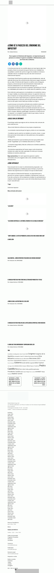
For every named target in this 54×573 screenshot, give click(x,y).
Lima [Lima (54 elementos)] (13, 366)
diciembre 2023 (11, 459)
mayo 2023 (10, 470)
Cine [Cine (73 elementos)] (27, 354)
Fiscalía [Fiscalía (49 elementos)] (43, 360)
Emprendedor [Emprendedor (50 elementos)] (11, 360)
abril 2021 (10, 510)
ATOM (16, 568)
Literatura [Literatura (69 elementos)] (16, 366)
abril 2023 (10, 472)
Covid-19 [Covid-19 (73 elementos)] (22, 356)
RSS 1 (9, 568)
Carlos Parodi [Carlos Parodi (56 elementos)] (22, 354)
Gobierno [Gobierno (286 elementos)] (18, 362)
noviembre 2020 (11, 518)
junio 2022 (10, 488)
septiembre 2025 (12, 426)
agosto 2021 (11, 503)
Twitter (9, 562)
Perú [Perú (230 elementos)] (17, 369)
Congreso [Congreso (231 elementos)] (31, 354)
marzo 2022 (10, 492)
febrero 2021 (11, 513)
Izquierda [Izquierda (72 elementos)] (32, 363)
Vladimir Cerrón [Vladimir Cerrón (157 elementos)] (17, 374)
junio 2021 (10, 507)
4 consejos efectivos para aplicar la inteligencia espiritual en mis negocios (26, 323)
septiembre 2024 (12, 445)
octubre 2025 (11, 425)
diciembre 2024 (11, 441)
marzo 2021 (10, 511)
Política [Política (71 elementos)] (27, 369)
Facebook (10, 560)
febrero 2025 (11, 437)
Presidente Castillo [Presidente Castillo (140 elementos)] (14, 371)
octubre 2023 (11, 463)
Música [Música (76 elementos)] (28, 366)
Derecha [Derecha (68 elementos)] (36, 356)
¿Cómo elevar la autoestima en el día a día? (18, 301)
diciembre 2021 (11, 497)
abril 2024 (10, 453)
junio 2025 (10, 431)
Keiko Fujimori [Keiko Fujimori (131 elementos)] (39, 363)
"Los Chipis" (11, 206)
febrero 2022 (11, 494)
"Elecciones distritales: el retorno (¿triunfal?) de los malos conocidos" (26, 221)
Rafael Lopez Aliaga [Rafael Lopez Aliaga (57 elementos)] (24, 371)
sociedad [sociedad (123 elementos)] (38, 371)
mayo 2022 (10, 489)
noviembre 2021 (11, 499)
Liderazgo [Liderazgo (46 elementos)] (10, 366)
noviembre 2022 (11, 480)
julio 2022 (10, 486)
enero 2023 (10, 477)
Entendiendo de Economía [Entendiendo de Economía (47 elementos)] (36, 360)
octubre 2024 (11, 444)
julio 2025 (10, 430)
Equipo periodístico (13, 529)
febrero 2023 (11, 475)
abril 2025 (10, 434)
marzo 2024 (10, 455)
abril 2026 (10, 415)
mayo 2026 (10, 414)
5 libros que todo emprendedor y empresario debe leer (21, 344)
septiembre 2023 (12, 464)
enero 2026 (10, 420)
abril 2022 (10, 491)
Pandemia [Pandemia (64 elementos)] (36, 366)
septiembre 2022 (12, 483)
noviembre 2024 (11, 442)
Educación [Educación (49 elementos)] (21, 358)
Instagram (10, 565)
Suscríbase (10, 540)
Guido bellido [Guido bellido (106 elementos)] (26, 363)
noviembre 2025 (11, 423)
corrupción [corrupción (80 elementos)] (17, 356)
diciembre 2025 (11, 422)
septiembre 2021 (12, 502)
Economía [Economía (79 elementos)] (16, 358)
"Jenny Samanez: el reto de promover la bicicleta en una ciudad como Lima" (26, 236)
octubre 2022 (11, 481)
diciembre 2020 (11, 516)
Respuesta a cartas (12, 556)
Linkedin (10, 564)
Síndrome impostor (13, 187)
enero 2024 (10, 458)
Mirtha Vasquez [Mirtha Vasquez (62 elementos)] (22, 366)
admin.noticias (13, 52)
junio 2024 (10, 450)
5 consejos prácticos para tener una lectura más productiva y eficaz (25, 280)
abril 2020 (10, 519)
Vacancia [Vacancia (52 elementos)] (9, 373)
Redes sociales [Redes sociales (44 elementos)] (32, 371)
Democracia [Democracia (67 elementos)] (31, 356)
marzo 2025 (10, 436)
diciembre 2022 (11, 478)
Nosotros (10, 538)
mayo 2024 (10, 452)
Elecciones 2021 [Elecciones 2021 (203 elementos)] (35, 358)
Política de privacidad (13, 535)
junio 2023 (10, 469)
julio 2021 (10, 505)
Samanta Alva (13, 260)
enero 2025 (10, 439)
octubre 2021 (11, 500)
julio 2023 (10, 467)
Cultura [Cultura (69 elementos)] (26, 356)
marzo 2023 (10, 474)
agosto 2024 (11, 447)
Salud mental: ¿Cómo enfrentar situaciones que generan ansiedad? (24, 258)
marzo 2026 (10, 417)
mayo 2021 (10, 508)
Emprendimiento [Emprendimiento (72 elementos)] (18, 360)
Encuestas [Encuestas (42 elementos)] (29, 360)
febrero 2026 (11, 419)
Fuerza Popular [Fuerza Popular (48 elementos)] (11, 362)
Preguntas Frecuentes (13, 537)
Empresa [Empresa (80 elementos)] (24, 360)
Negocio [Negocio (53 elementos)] (32, 366)
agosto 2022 (11, 485)
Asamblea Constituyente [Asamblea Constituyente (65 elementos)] (13, 354)
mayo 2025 (10, 433)
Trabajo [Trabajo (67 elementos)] (43, 371)
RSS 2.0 (12, 568)
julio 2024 (10, 448)
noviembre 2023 (11, 461)
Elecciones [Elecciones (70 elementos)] (26, 358)
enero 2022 (10, 496)
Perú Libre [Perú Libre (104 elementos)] (22, 369)
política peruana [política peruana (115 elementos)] (34, 369)
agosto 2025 (11, 428)
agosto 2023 (11, 466)
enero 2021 (10, 514)
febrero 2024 (11, 456)
